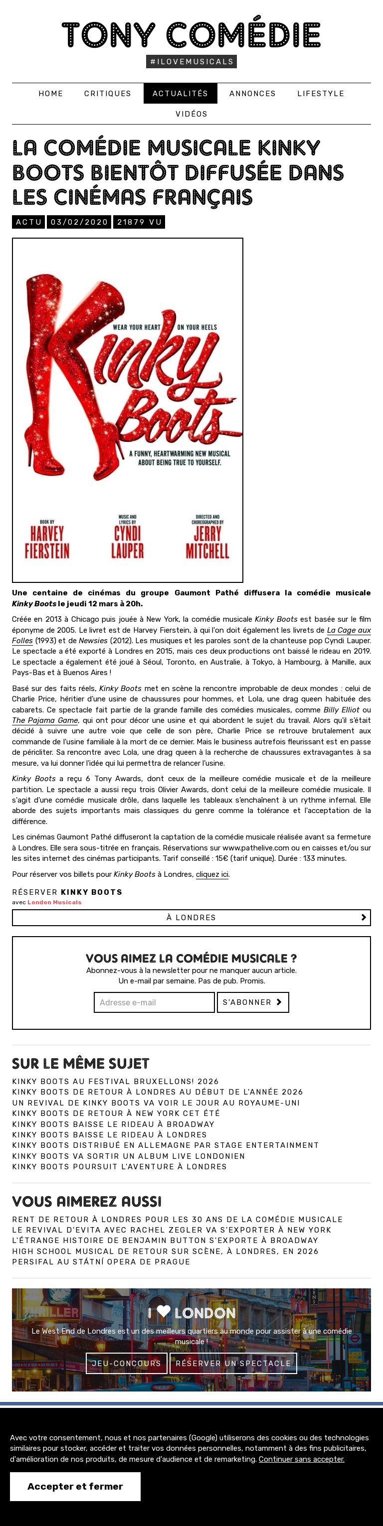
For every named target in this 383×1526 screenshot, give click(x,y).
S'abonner (253, 1002)
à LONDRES (191, 917)
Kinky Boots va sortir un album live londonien (128, 1156)
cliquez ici (212, 874)
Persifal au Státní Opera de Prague (101, 1261)
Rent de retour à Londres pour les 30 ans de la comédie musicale (177, 1219)
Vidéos (192, 114)
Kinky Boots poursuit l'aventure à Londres (119, 1166)
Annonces (252, 93)
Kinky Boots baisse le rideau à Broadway (113, 1124)
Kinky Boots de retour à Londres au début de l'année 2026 (158, 1092)
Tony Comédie (191, 34)
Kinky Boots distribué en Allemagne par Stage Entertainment (166, 1145)
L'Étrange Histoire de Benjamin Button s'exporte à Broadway (165, 1240)
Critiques (108, 93)
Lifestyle (321, 93)
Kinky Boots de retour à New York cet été (116, 1113)
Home (50, 93)
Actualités (180, 93)
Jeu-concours (127, 1363)
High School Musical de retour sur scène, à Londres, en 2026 (165, 1251)
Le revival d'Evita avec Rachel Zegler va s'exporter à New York (172, 1230)
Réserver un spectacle (233, 1363)
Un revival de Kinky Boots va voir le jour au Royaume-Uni (156, 1103)
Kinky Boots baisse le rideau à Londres (109, 1134)
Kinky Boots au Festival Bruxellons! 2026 (115, 1081)
